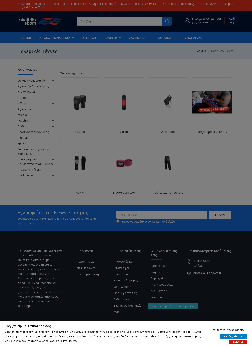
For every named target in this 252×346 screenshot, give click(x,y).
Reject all (238, 341)
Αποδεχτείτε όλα (233, 336)
